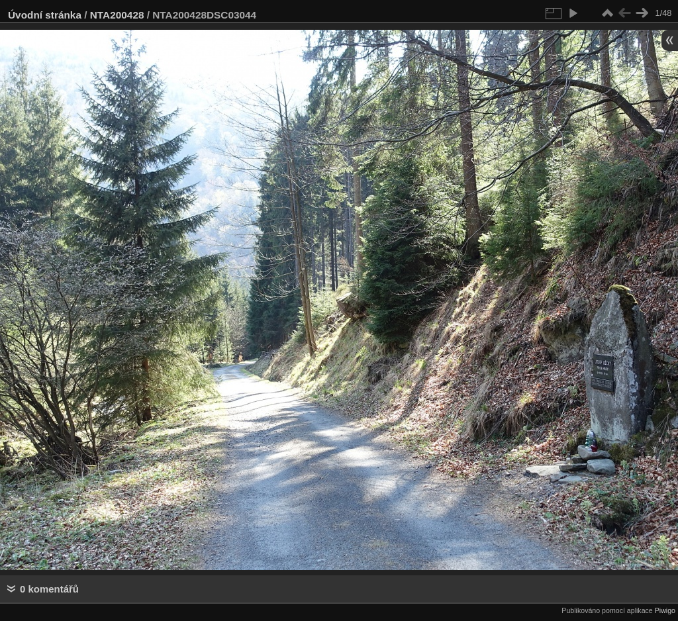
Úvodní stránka (44, 15)
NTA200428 (117, 15)
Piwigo (665, 610)
